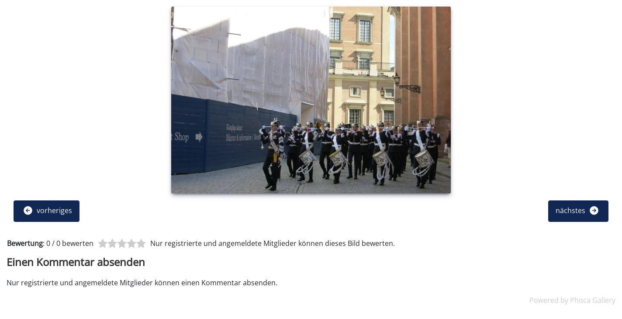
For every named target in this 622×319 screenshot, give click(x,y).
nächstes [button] (577, 210)
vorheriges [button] (47, 210)
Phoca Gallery (592, 300)
